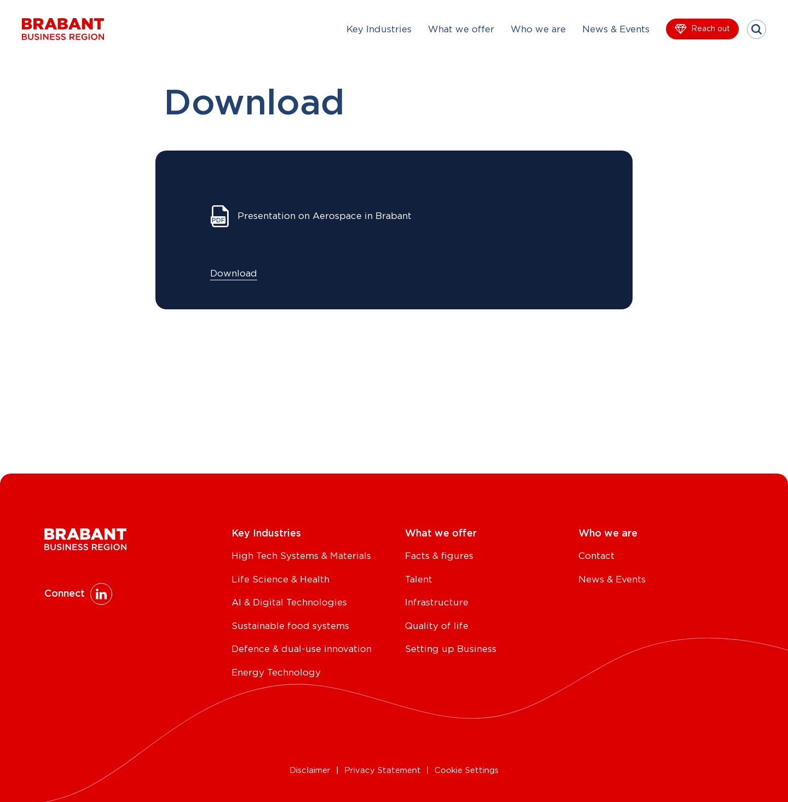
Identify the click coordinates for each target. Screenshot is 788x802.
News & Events (616, 29)
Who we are (538, 29)
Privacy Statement (382, 770)
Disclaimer (310, 770)
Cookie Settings (466, 770)
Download (233, 273)
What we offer (461, 29)
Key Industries (379, 29)
